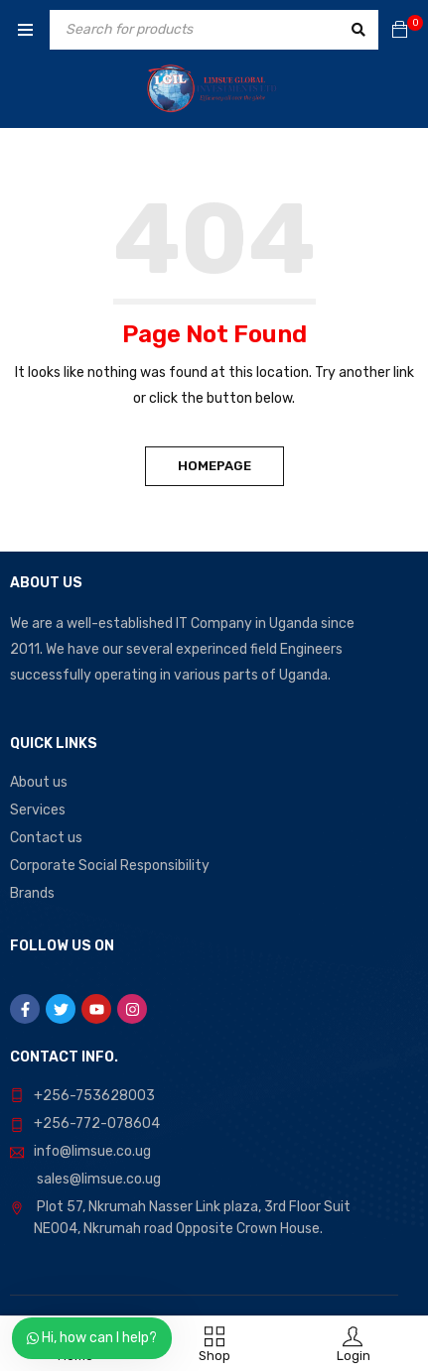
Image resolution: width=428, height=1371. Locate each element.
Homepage (214, 465)
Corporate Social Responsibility (110, 865)
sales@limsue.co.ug (99, 1179)
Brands (32, 893)
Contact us (46, 837)
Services (38, 810)
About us (39, 782)
